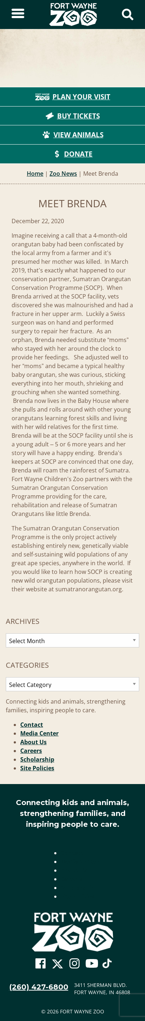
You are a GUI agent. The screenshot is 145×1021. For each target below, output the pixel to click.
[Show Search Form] (127, 14)
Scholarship (37, 759)
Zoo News (63, 174)
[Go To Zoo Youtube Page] (91, 964)
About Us (33, 742)
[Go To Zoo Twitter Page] (57, 965)
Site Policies (37, 768)
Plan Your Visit (72, 96)
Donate (72, 154)
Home (35, 174)
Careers (31, 751)
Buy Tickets (73, 116)
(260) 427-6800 (38, 987)
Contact (31, 725)
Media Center (39, 733)
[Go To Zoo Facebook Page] (40, 964)
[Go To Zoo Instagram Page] (74, 964)
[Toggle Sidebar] (18, 14)
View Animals (72, 134)
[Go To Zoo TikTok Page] (107, 965)
